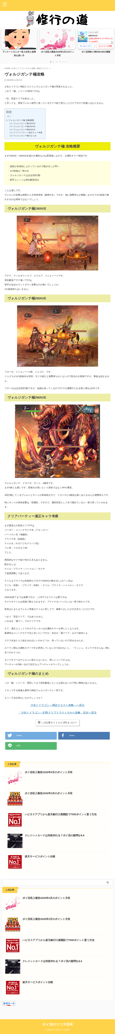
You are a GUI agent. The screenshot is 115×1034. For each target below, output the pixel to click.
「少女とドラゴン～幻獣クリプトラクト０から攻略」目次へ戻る (57, 712)
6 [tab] (65, 61)
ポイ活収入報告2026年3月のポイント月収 (50, 796)
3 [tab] (56, 61)
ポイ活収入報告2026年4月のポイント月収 (50, 775)
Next (111, 42)
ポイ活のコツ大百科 (57, 1024)
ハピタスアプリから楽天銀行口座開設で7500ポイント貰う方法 (63, 817)
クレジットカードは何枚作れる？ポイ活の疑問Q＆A (56, 838)
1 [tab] (50, 61)
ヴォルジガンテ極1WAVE (24, 123)
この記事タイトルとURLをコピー (57, 722)
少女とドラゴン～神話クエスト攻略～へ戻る (57, 705)
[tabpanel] (19, 44)
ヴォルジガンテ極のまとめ (25, 136)
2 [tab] (53, 61)
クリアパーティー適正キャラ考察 (27, 132)
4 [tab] (59, 61)
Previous (4, 42)
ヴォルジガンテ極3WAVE (24, 129)
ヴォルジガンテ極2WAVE (24, 126)
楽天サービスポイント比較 (41, 859)
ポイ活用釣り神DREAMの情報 (96, 52)
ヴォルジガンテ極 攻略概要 (21, 120)
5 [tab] (62, 61)
